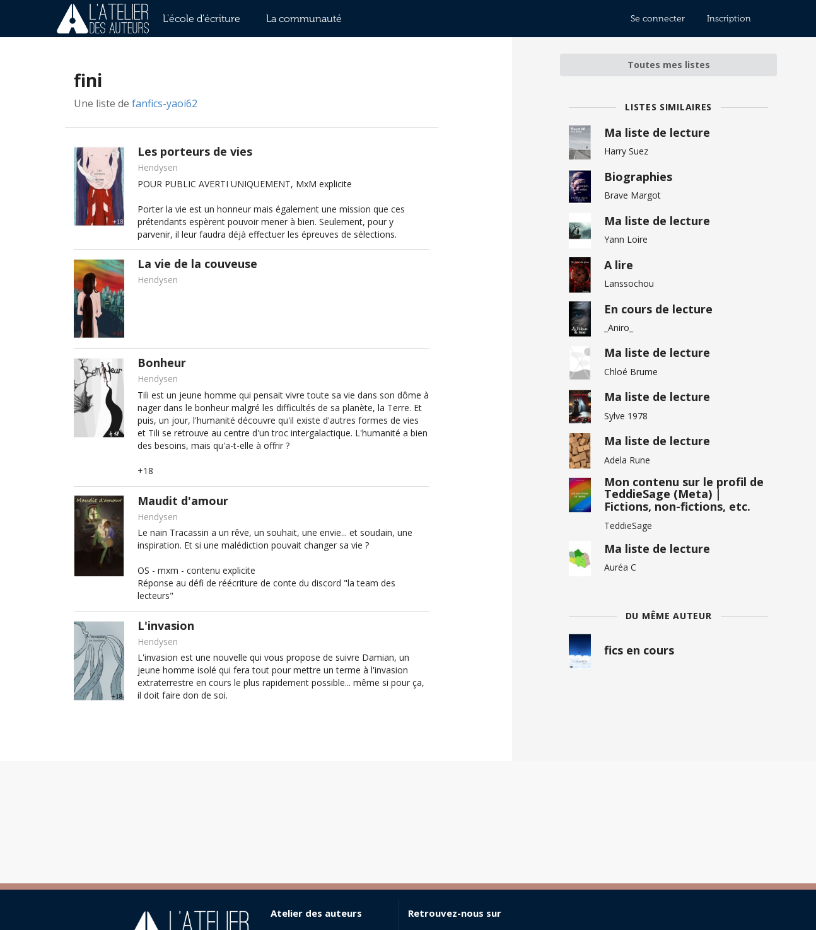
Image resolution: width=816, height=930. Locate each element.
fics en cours (639, 650)
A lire (618, 265)
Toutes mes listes (668, 65)
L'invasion (165, 625)
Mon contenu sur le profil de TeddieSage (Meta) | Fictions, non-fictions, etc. (684, 494)
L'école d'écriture (201, 19)
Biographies (638, 176)
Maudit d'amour (182, 500)
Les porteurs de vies (194, 151)
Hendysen (157, 167)
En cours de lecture (658, 309)
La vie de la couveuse (197, 263)
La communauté (304, 19)
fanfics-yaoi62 (164, 103)
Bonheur (161, 362)
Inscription (729, 18)
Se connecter (658, 18)
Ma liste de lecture (657, 132)
